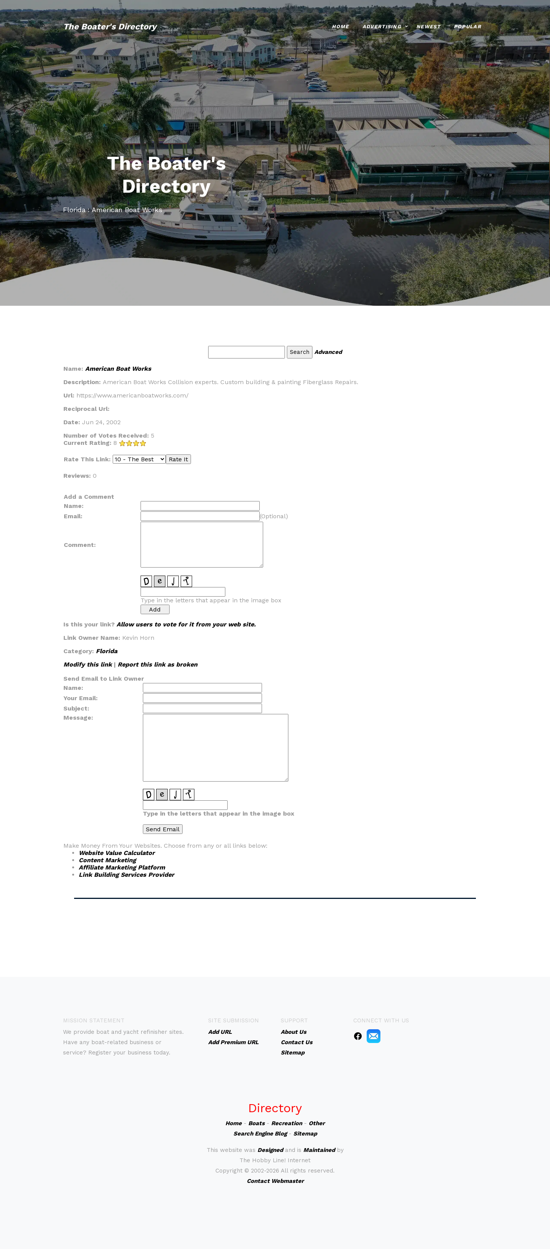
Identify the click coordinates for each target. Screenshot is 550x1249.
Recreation (286, 1123)
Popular (467, 23)
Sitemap (305, 1133)
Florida (106, 651)
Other (317, 1123)
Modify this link (87, 664)
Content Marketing (107, 860)
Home (340, 23)
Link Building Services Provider (126, 874)
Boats (256, 1123)
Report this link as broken (157, 664)
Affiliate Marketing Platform (122, 867)
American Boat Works (118, 368)
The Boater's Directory (109, 23)
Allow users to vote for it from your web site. (186, 624)
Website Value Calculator (117, 852)
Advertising (381, 23)
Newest (428, 23)
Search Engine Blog (260, 1133)
